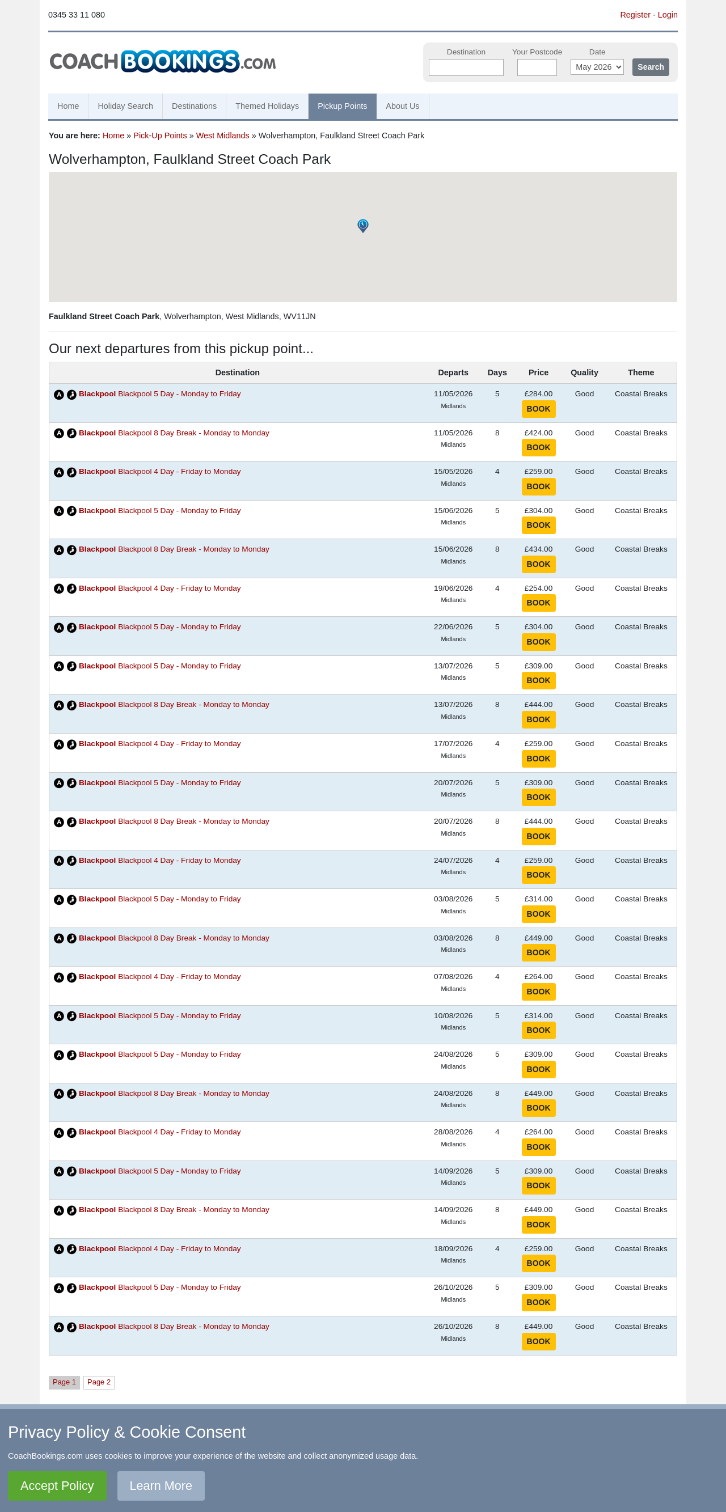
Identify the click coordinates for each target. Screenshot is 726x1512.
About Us (402, 106)
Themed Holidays (267, 106)
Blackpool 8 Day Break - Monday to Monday (174, 433)
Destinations (194, 106)
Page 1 (64, 1382)
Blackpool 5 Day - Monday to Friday (160, 393)
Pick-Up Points (160, 135)
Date (597, 52)
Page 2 (99, 1382)
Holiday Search (125, 106)
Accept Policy (57, 1486)
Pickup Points (342, 106)
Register (635, 14)
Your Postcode (537, 52)
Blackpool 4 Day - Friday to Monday (160, 471)
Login (668, 14)
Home (68, 106)
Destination (466, 52)
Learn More (161, 1486)
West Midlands (223, 135)
